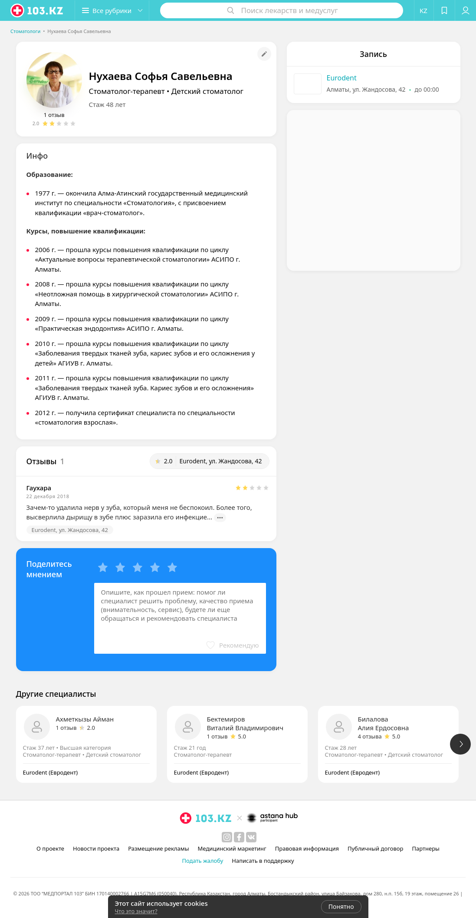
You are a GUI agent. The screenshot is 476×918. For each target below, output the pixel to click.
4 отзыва (370, 736)
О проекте (50, 848)
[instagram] (227, 837)
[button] (112, 10)
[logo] (37, 10)
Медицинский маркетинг (232, 848)
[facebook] (239, 837)
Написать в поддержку (263, 861)
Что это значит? (136, 911)
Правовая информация (307, 848)
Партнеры (426, 848)
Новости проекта (96, 848)
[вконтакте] (251, 837)
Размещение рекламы (158, 848)
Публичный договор (375, 848)
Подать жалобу (202, 861)
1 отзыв (54, 114)
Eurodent (342, 77)
